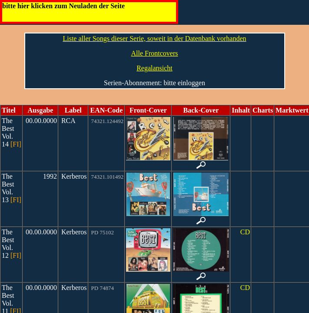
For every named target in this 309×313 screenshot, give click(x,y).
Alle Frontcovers (154, 53)
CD (245, 232)
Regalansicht (154, 68)
